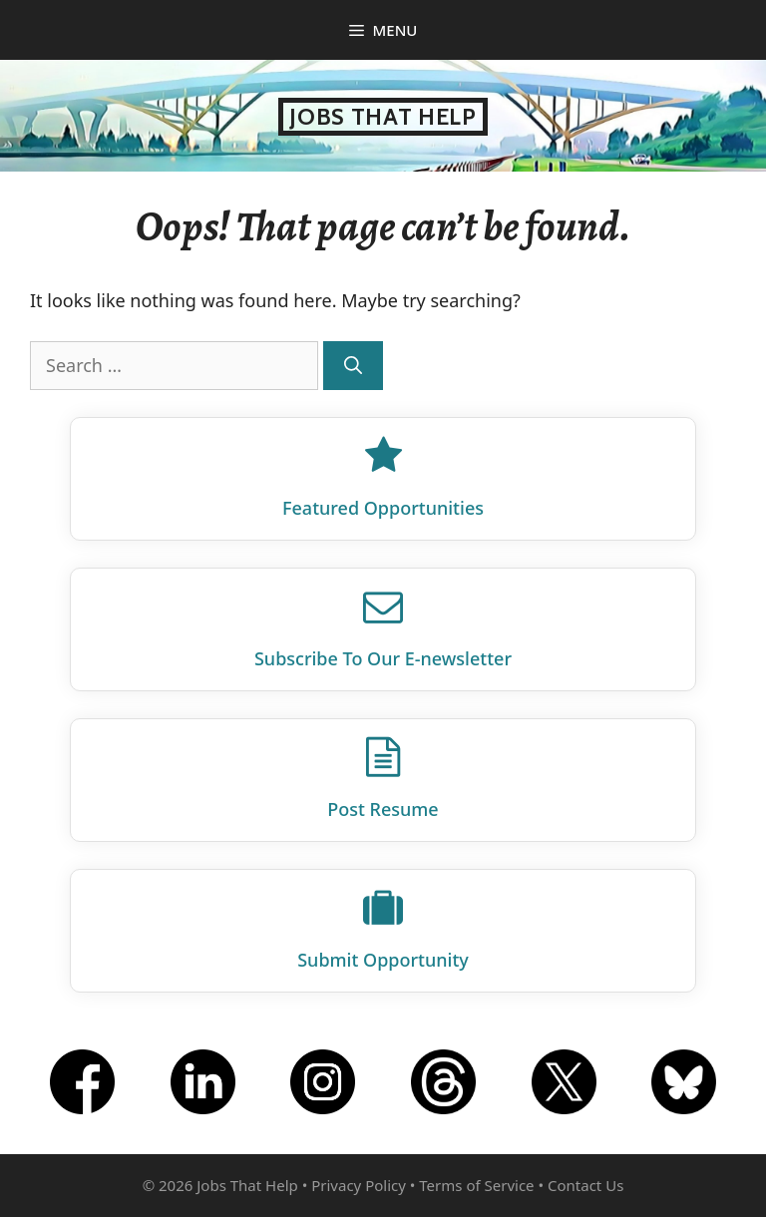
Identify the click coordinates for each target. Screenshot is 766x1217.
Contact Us (585, 1185)
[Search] (353, 365)
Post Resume (382, 809)
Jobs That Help (383, 117)
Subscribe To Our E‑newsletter (383, 658)
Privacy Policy (358, 1185)
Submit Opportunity (383, 960)
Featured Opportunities (383, 508)
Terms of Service (476, 1185)
